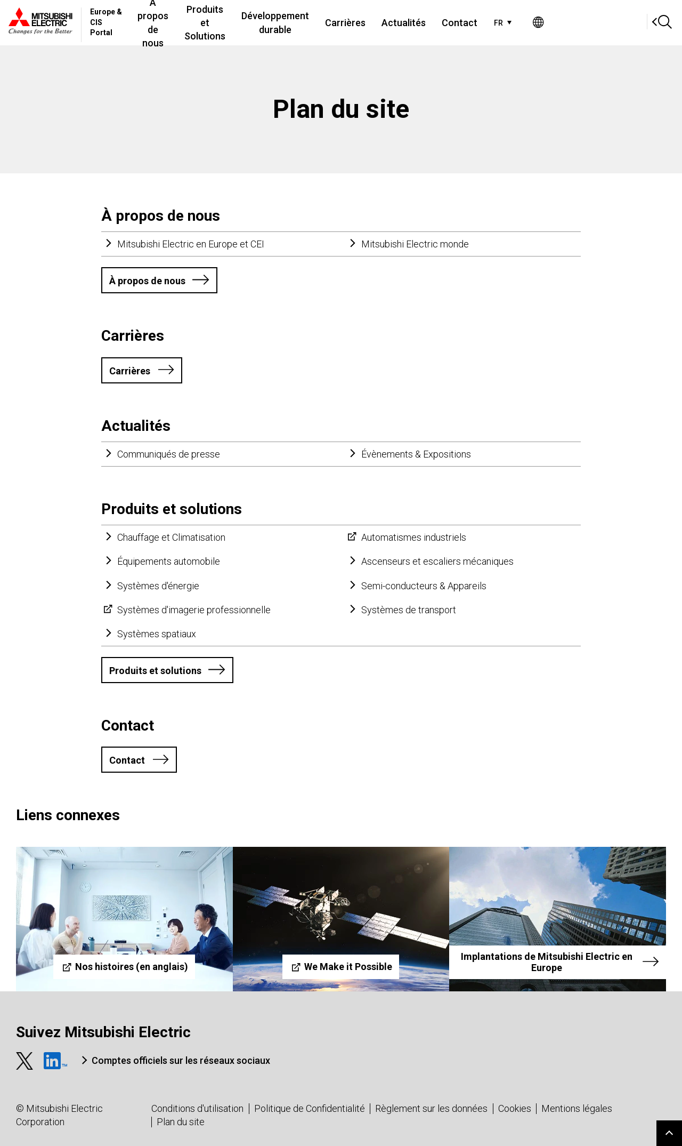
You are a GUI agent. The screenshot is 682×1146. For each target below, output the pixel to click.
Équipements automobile (168, 561)
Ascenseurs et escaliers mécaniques (437, 561)
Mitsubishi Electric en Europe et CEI (190, 244)
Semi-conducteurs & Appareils (423, 585)
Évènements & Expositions (416, 454)
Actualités (486, 22)
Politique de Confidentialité (309, 1108)
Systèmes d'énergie (158, 585)
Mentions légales (576, 1108)
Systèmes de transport (408, 609)
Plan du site (181, 1121)
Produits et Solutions (267, 22)
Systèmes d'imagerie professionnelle (194, 609)
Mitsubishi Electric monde (415, 244)
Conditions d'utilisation (197, 1108)
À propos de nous (190, 22)
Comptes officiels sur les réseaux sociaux (181, 1060)
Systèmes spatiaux (156, 633)
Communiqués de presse (168, 454)
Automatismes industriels (413, 537)
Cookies (514, 1108)
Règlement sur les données (431, 1108)
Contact (542, 22)
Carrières (428, 22)
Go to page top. (669, 1133)
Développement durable (354, 22)
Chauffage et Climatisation (171, 537)
